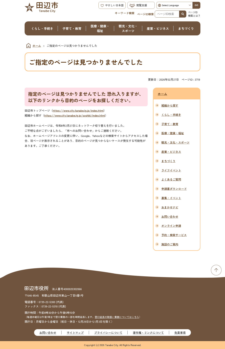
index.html (97, 110)
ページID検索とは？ (194, 13)
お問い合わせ (47, 332)
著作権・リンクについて (148, 332)
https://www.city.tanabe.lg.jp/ (72, 110)
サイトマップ (75, 332)
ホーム (37, 45)
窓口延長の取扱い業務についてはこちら (117, 317)
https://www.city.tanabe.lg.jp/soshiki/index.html (74, 115)
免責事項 (180, 332)
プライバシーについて (108, 332)
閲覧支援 (141, 5)
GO (196, 5)
